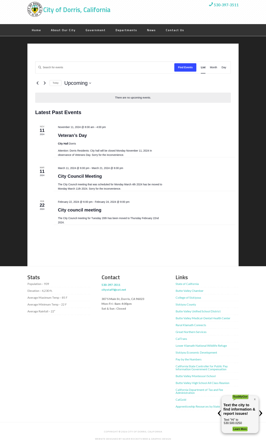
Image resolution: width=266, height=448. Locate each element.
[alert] (133, 98)
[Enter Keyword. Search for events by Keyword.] (104, 67)
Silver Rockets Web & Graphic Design (146, 438)
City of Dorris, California (76, 9)
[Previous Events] (37, 83)
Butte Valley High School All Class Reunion (202, 383)
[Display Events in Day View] (224, 67)
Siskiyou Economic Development (196, 352)
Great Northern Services (191, 332)
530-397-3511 (224, 5)
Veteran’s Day (72, 135)
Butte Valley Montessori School (196, 376)
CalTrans (181, 338)
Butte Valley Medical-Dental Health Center (203, 318)
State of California (187, 283)
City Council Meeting (80, 176)
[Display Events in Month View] (213, 67)
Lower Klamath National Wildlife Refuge (201, 345)
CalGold (181, 399)
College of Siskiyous (188, 297)
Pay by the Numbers (189, 359)
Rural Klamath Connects (191, 325)
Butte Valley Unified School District (198, 311)
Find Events (185, 67)
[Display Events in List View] (203, 67)
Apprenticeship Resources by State (198, 406)
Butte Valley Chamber (190, 290)
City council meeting (80, 209)
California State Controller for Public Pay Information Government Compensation (202, 367)
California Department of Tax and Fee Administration (199, 391)
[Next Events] (44, 83)
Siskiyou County (186, 304)
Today (56, 83)
